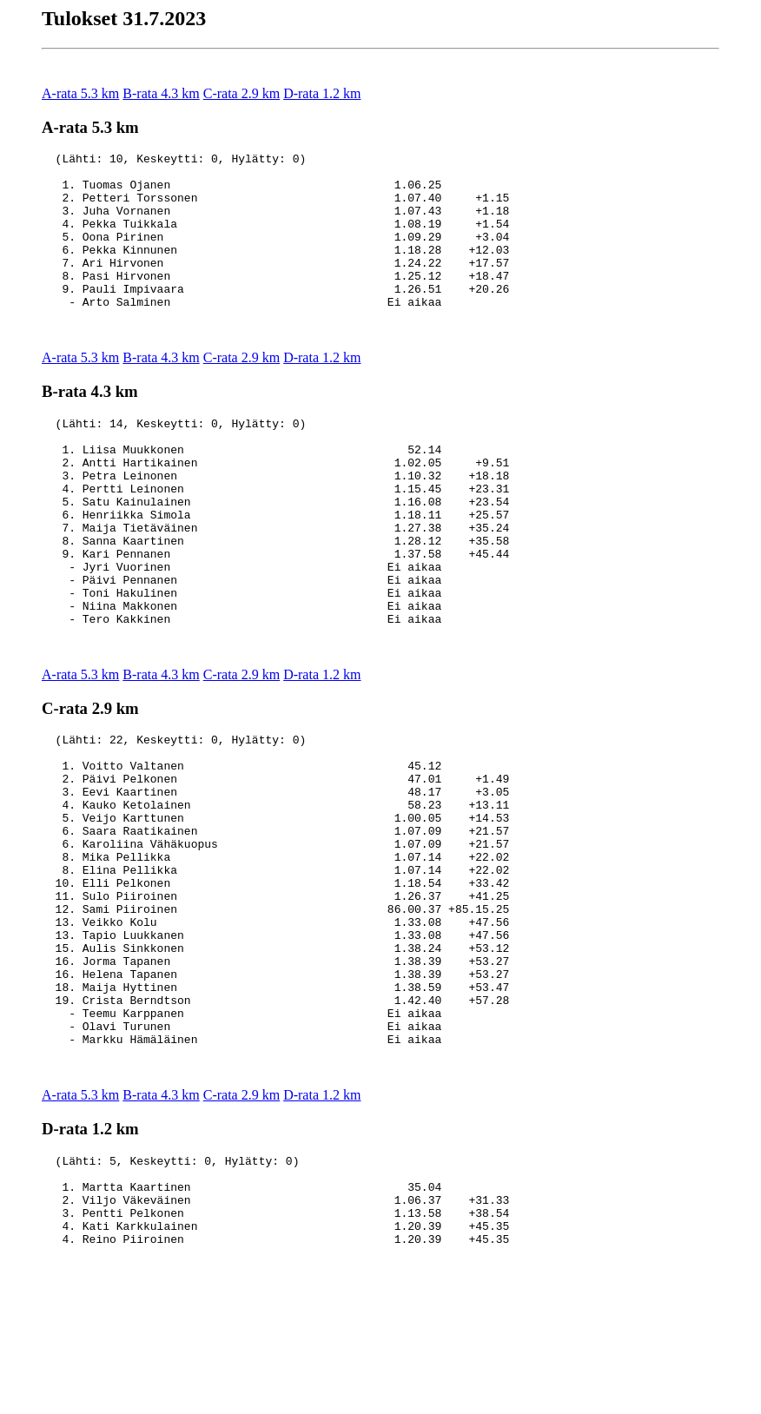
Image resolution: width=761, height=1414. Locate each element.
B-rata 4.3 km (160, 93)
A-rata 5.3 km (80, 93)
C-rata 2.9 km (241, 93)
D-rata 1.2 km (322, 93)
